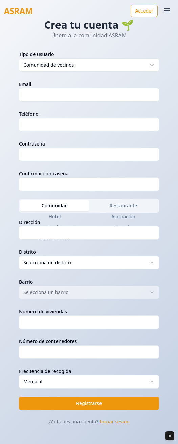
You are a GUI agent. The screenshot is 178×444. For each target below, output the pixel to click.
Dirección (29, 222)
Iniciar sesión (114, 421)
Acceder (144, 10)
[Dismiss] (170, 436)
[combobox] (89, 65)
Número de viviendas (43, 311)
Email (25, 84)
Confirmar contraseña (44, 173)
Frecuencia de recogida (45, 371)
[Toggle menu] (167, 11)
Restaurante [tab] (123, 205)
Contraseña (32, 143)
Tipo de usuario (36, 54)
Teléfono (29, 114)
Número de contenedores (48, 341)
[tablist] (89, 206)
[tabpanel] (89, 303)
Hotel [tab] (54, 216)
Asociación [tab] (123, 216)
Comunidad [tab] (55, 205)
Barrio (26, 282)
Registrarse (89, 403)
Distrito (27, 252)
